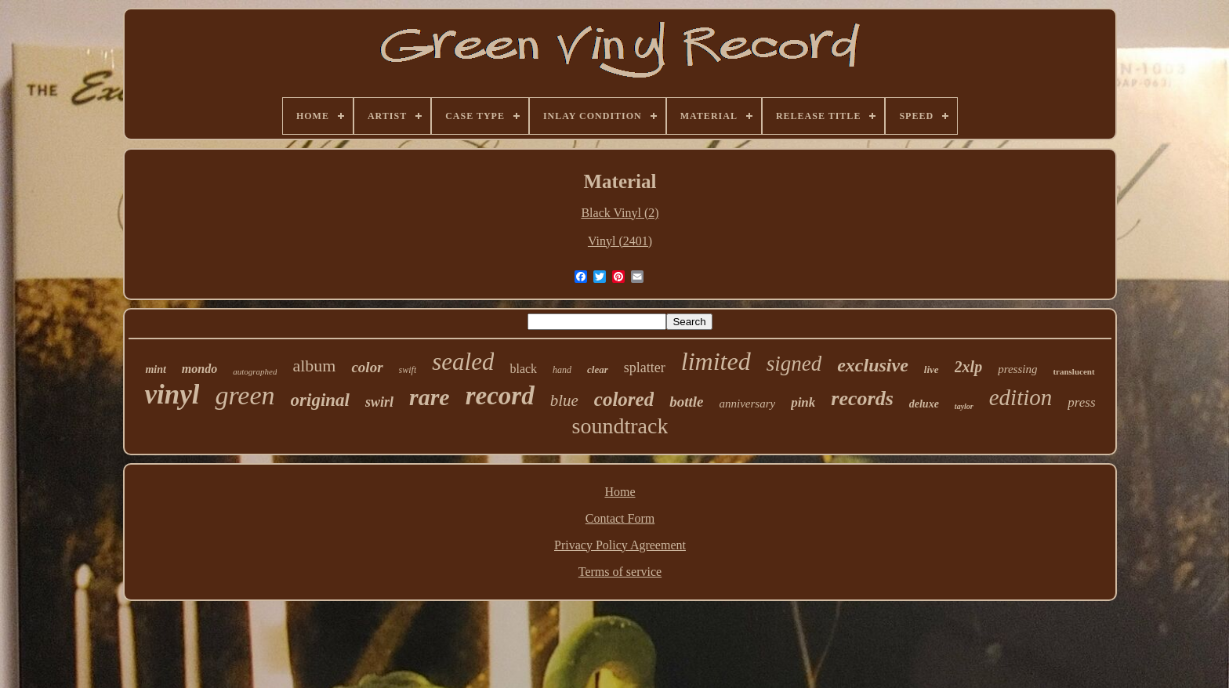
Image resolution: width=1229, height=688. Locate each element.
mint (155, 369)
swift (408, 369)
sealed (463, 361)
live (931, 369)
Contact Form (619, 518)
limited (716, 361)
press (1081, 402)
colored (624, 399)
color (366, 367)
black (523, 368)
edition (1021, 397)
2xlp (969, 366)
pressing (1017, 369)
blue (564, 400)
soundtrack (620, 426)
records (862, 398)
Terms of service (620, 571)
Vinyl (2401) (620, 241)
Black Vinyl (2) (619, 212)
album (313, 365)
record (500, 396)
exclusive (872, 365)
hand (562, 369)
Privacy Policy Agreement (620, 545)
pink (803, 402)
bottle (686, 401)
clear (597, 369)
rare (429, 397)
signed (794, 363)
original (320, 400)
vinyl (171, 394)
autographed (255, 371)
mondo (199, 368)
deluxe (924, 404)
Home (619, 491)
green (244, 395)
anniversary (747, 403)
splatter (644, 367)
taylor (964, 406)
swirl (379, 402)
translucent (1073, 371)
